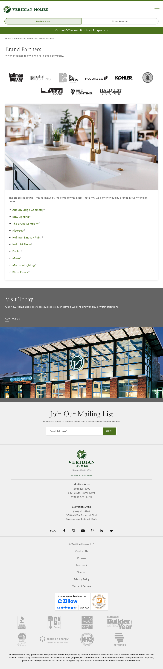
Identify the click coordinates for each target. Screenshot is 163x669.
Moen (16, 258)
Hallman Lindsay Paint (26, 237)
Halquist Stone (21, 244)
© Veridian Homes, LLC (81, 544)
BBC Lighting (20, 216)
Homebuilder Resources (25, 38)
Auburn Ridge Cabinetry (27, 210)
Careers (81, 558)
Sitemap (81, 572)
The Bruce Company (25, 223)
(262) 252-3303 (81, 511)
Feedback (81, 565)
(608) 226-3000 (81, 488)
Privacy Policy (81, 579)
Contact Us (81, 551)
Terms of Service (81, 586)
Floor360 (18, 230)
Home (8, 38)
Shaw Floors (20, 272)
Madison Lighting (23, 265)
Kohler (16, 251)
